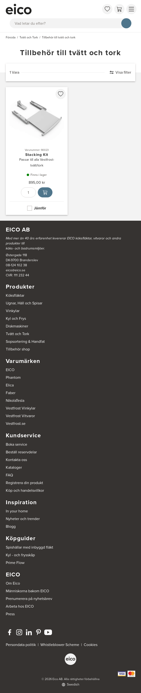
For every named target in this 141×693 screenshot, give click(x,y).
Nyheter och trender (23, 518)
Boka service (16, 444)
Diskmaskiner (17, 326)
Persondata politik (21, 644)
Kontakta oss (16, 459)
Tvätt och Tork (17, 334)
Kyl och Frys (16, 318)
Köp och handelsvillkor (25, 490)
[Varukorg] (119, 9)
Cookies (90, 644)
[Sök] (126, 23)
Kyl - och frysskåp (20, 555)
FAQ (9, 475)
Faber (10, 393)
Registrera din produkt (24, 483)
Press (10, 614)
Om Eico (13, 583)
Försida (11, 37)
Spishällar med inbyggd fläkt (29, 547)
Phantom (13, 377)
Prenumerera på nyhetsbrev (29, 598)
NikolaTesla (15, 400)
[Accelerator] (53, 9)
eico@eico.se (15, 270)
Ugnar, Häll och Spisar (24, 303)
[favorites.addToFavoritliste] (61, 94)
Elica (10, 385)
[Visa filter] (118, 72)
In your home (17, 511)
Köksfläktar (15, 295)
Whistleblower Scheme (59, 644)
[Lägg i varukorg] (45, 192)
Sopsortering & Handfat (25, 341)
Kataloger (14, 467)
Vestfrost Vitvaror (20, 416)
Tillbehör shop (18, 349)
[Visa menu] (131, 9)
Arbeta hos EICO (20, 606)
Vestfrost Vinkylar (20, 408)
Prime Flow (15, 562)
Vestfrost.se (16, 423)
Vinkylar (12, 311)
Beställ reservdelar (21, 452)
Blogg (11, 526)
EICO (10, 370)
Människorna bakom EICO (27, 591)
